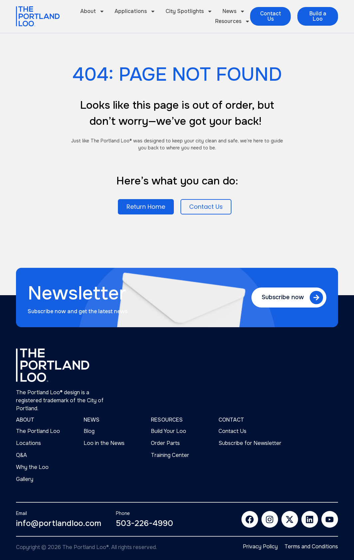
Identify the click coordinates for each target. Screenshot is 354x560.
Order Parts (165, 443)
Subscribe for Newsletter (249, 443)
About (92, 11)
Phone (123, 513)
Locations (28, 443)
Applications (135, 11)
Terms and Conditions (311, 546)
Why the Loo (32, 467)
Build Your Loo (168, 431)
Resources (232, 21)
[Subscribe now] (316, 297)
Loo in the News (104, 443)
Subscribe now (283, 297)
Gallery (24, 479)
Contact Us (232, 431)
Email (21, 513)
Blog (89, 431)
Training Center (170, 455)
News (233, 11)
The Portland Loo (38, 431)
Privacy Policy (260, 546)
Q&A (21, 455)
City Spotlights (189, 11)
